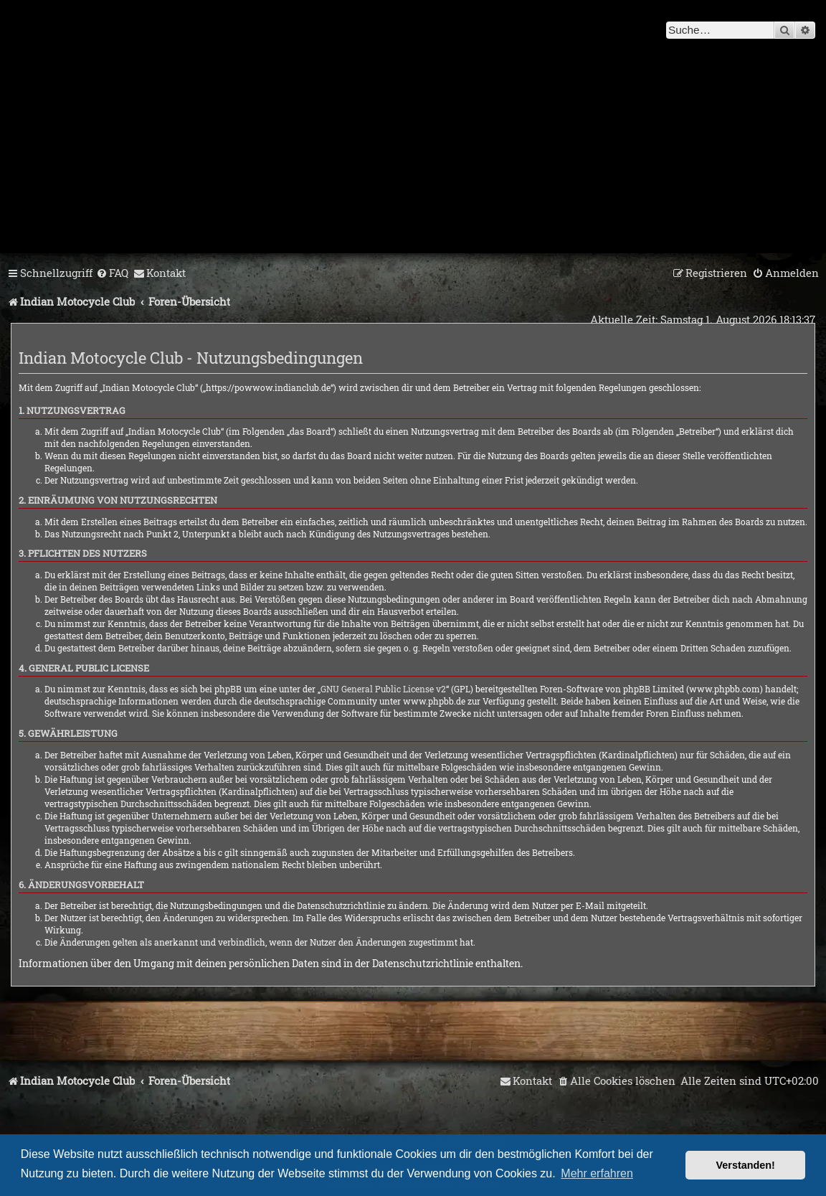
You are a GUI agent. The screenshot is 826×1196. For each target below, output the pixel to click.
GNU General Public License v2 (383, 688)
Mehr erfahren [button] (597, 1173)
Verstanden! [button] (745, 1165)
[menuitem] (112, 273)
